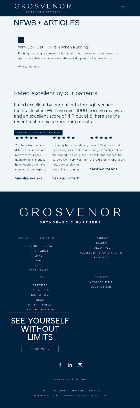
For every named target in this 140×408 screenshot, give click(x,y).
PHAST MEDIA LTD (93, 395)
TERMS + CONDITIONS (40, 309)
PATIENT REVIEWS (40, 304)
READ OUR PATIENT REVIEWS (38, 132)
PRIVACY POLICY (62, 380)
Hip (21, 40)
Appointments (40, 348)
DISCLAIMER (80, 380)
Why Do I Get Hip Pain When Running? (54, 47)
